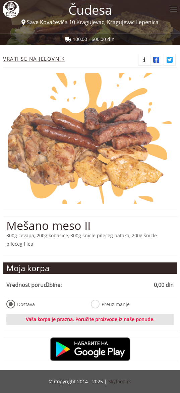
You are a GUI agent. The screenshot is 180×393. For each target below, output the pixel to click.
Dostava (20, 304)
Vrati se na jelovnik (34, 58)
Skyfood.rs (119, 381)
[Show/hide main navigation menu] (90, 6)
